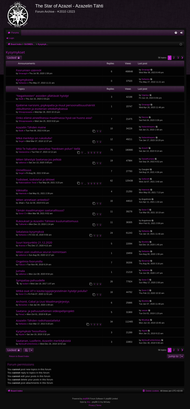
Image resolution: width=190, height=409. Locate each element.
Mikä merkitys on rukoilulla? (34, 138)
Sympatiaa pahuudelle (30, 280)
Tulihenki (23, 224)
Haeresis (23, 193)
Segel (21, 141)
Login (11, 38)
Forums (15, 32)
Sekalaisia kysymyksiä (30, 231)
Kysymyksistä (24, 80)
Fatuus (22, 264)
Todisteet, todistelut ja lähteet (35, 179)
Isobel (25, 284)
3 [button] (178, 57)
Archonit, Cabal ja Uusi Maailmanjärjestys (42, 301)
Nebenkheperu (148, 127)
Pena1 (22, 314)
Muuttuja (146, 320)
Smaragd (23, 73)
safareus (23, 162)
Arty (88, 402)
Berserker (23, 305)
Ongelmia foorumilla (29, 261)
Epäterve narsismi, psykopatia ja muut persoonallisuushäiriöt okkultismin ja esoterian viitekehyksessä (55, 107)
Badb (21, 99)
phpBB (85, 399)
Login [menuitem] (182, 33)
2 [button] (174, 57)
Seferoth (146, 179)
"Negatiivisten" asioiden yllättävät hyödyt (42, 96)
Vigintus (145, 95)
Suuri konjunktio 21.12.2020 (34, 242)
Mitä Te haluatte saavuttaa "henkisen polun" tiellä (48, 148)
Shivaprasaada (25, 112)
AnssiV (145, 148)
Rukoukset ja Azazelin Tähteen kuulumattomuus (47, 221)
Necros (145, 117)
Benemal (146, 261)
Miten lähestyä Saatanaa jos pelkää (38, 159)
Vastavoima (24, 152)
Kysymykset (15, 52)
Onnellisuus (23, 170)
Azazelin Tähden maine (31, 127)
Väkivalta (21, 190)
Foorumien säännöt (28, 70)
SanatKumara (148, 159)
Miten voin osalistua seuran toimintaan (41, 252)
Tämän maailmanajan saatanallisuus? (40, 210)
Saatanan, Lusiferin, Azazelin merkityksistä (43, 341)
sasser (145, 310)
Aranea (22, 245)
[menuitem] (176, 32)
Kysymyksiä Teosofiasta (31, 331)
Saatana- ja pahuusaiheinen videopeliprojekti (45, 311)
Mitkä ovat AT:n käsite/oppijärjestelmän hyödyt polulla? (51, 291)
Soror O (22, 213)
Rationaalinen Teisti (27, 182)
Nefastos (23, 83)
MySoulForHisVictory (28, 344)
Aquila (21, 334)
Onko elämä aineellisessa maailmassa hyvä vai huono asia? (54, 118)
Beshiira (145, 242)
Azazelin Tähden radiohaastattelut (38, 320)
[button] (182, 58)
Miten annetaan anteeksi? (32, 200)
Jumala (20, 271)
